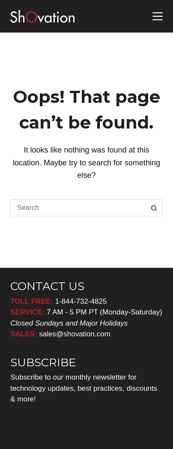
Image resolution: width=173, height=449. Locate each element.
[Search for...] (78, 207)
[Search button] (154, 207)
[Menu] (157, 16)
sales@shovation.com (73, 334)
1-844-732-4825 (81, 301)
